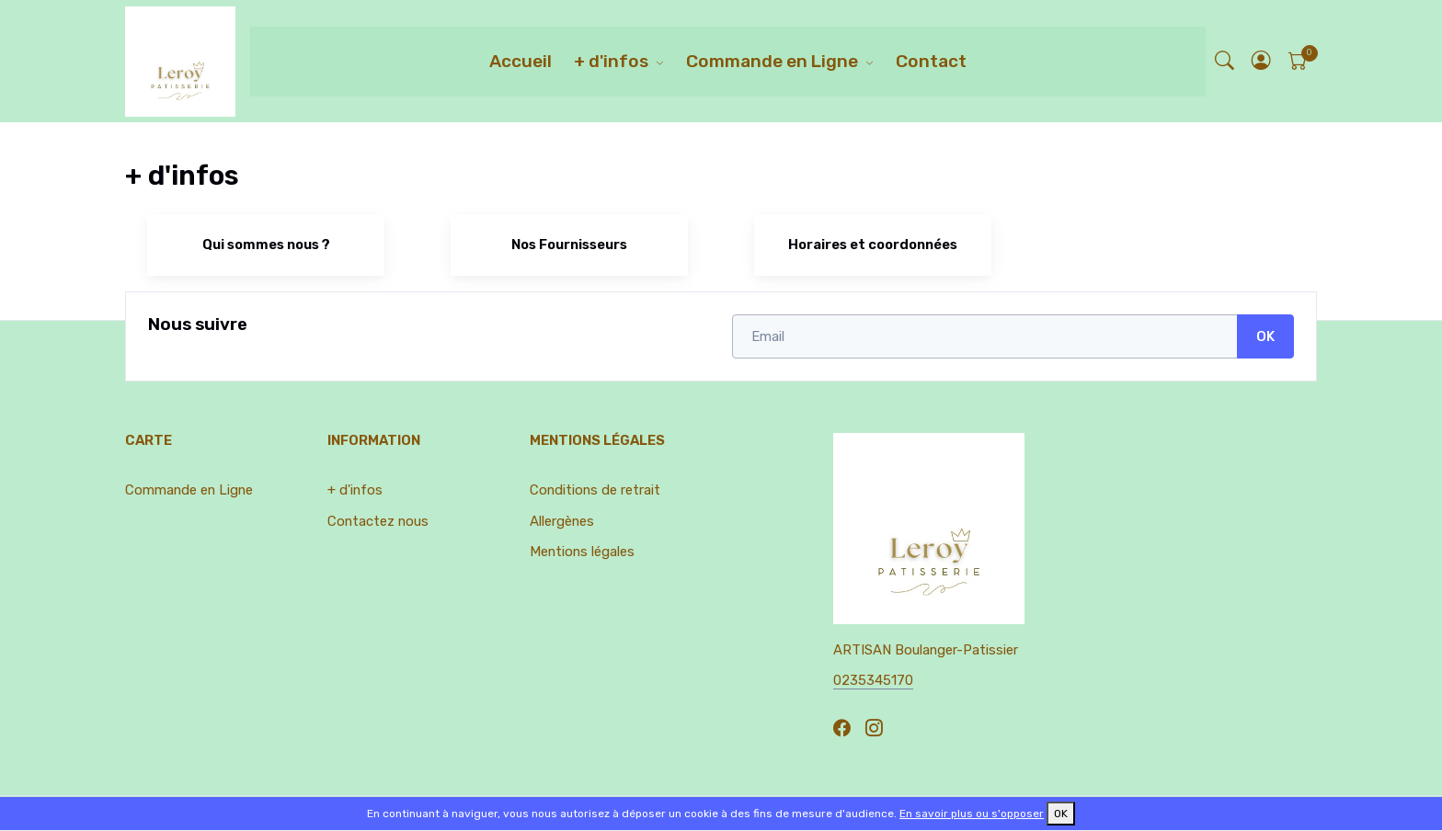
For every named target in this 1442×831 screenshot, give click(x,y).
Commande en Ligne (772, 61)
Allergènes (562, 521)
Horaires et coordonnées (872, 244)
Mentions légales (582, 551)
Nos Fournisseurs (569, 244)
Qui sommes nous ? (266, 244)
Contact (931, 61)
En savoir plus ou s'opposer (971, 813)
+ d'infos (611, 61)
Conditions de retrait (595, 490)
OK (1265, 336)
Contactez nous (378, 521)
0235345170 (873, 680)
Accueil (520, 61)
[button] (1261, 61)
